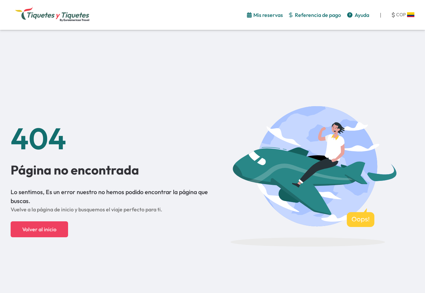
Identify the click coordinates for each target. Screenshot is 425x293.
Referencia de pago (318, 15)
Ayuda (362, 15)
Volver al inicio (39, 229)
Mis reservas (268, 15)
